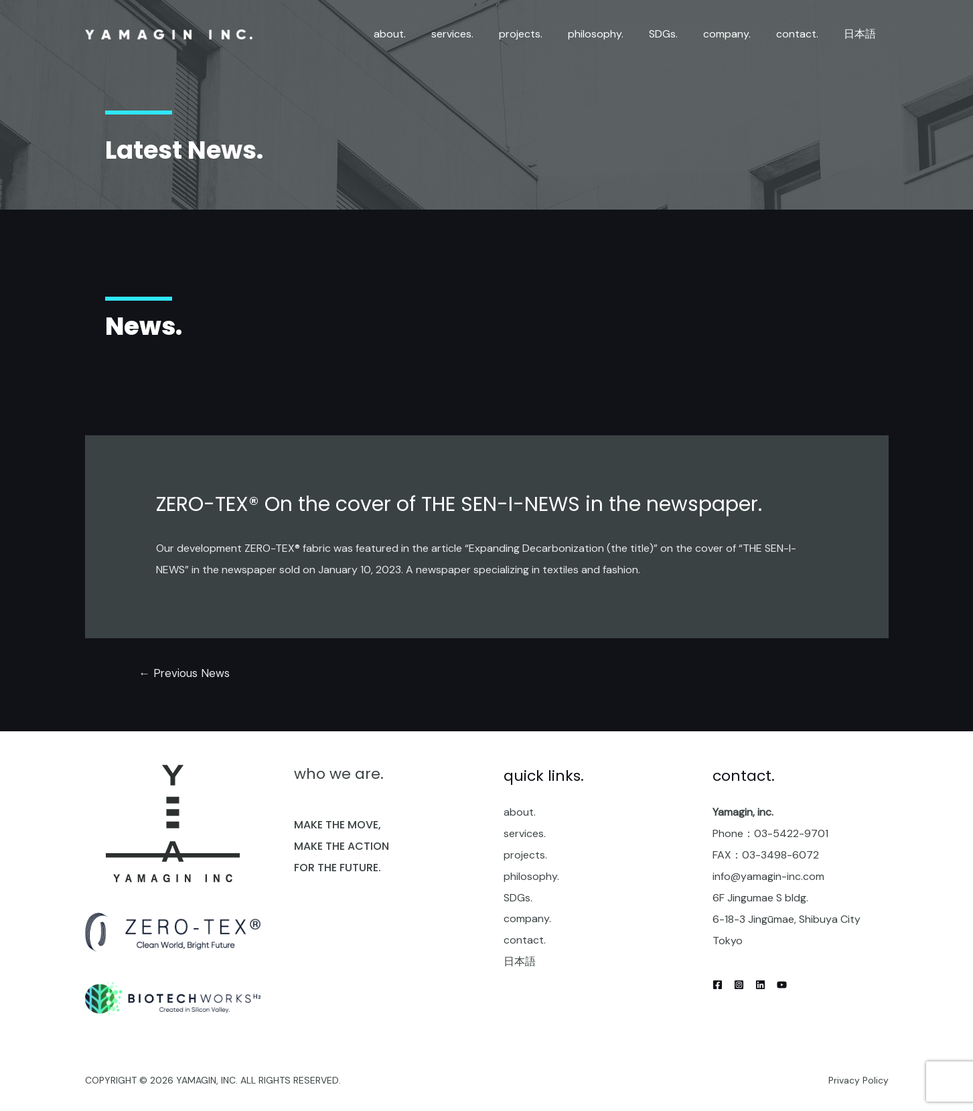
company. (527, 920)
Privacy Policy (858, 1080)
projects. (525, 855)
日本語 (520, 963)
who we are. (339, 774)
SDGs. (518, 898)
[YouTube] (782, 985)
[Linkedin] (760, 985)
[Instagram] (739, 985)
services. (525, 834)
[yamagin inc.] (168, 34)
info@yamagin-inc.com (768, 877)
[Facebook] (718, 985)
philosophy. (531, 877)
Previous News (184, 673)
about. (520, 813)
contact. (525, 941)
